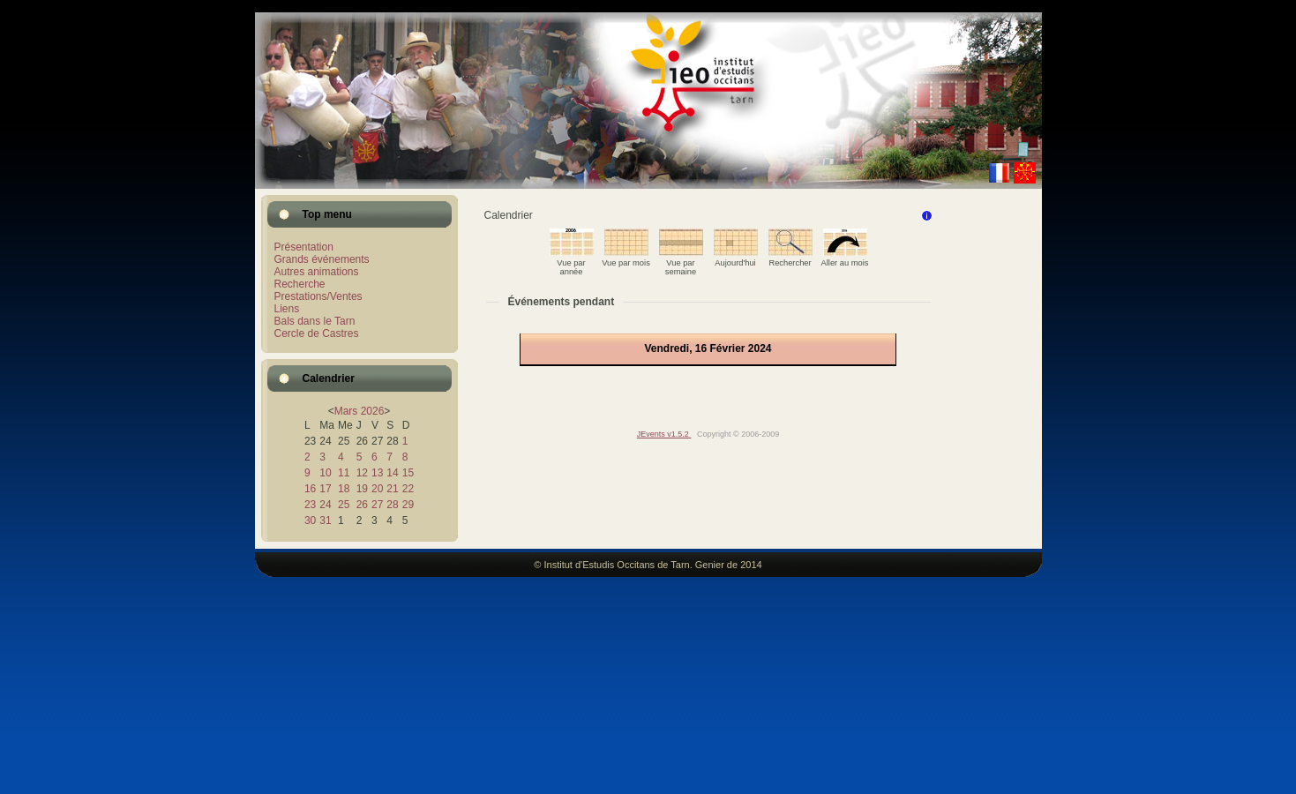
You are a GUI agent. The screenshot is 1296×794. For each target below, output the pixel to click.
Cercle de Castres (316, 333)
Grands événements (322, 259)
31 (325, 520)
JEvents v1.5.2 (664, 434)
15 (408, 473)
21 (392, 489)
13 (377, 473)
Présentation (303, 247)
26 (362, 504)
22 (408, 489)
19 (362, 489)
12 (362, 473)
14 (392, 473)
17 (325, 489)
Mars (346, 411)
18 (343, 489)
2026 (373, 411)
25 (343, 504)
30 (310, 520)
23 (310, 504)
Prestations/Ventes (318, 296)
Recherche (300, 284)
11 (343, 473)
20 (377, 489)
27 (377, 504)
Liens (287, 309)
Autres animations (316, 272)
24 (325, 504)
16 (310, 489)
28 (392, 504)
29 (408, 504)
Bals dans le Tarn (315, 321)
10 (325, 473)
